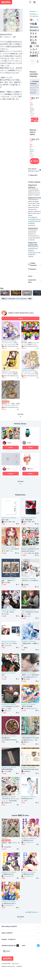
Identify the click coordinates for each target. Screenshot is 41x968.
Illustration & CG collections (34, 15)
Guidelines (19, 966)
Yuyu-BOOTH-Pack (33, 221)
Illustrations (4, 399)
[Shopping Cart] (34, 2)
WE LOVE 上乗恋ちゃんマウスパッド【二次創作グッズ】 (30, 343)
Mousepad (24, 340)
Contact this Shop (32, 281)
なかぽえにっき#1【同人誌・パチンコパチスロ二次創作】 (10, 373)
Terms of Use (15, 963)
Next (20, 20)
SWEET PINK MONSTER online (21, 313)
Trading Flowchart (33, 264)
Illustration (33, 11)
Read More (33, 92)
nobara (9, 442)
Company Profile (6, 963)
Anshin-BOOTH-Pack (33, 219)
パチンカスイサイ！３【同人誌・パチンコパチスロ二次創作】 (29, 373)
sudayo (29, 442)
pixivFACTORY (32, 252)
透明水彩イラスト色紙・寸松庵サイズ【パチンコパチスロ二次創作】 (11, 404)
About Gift (33, 175)
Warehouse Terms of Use (8, 966)
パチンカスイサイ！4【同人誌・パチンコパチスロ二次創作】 (10, 343)
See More (20, 483)
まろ (8, 468)
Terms (30, 276)
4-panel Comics (6, 370)
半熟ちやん (30, 468)
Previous (3, 20)
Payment (33, 269)
